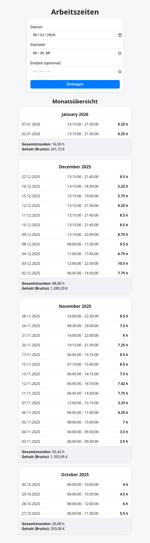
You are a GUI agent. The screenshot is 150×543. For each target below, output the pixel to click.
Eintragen (75, 85)
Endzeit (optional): (45, 64)
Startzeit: (38, 45)
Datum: (36, 26)
